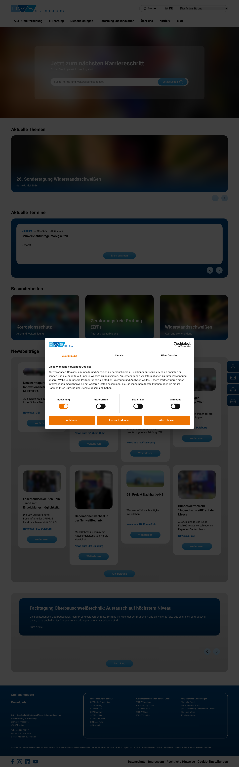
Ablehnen (72, 420)
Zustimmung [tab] (69, 356)
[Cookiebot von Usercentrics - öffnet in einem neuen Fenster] (176, 344)
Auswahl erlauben (119, 420)
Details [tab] (119, 355)
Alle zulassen (167, 420)
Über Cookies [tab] (169, 355)
